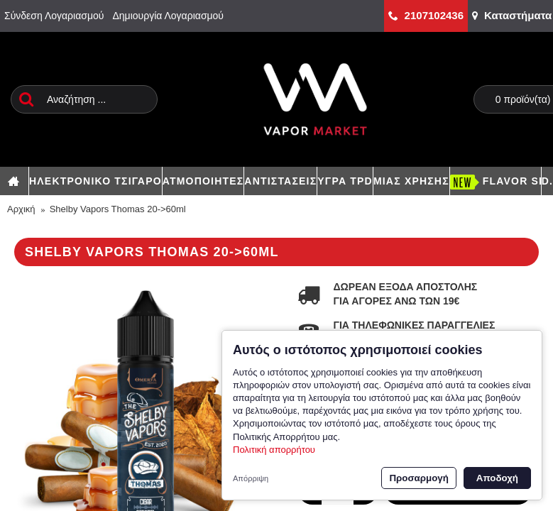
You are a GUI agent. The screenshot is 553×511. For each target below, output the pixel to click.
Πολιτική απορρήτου (274, 449)
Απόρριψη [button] (250, 478)
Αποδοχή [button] (497, 478)
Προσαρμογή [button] (418, 478)
